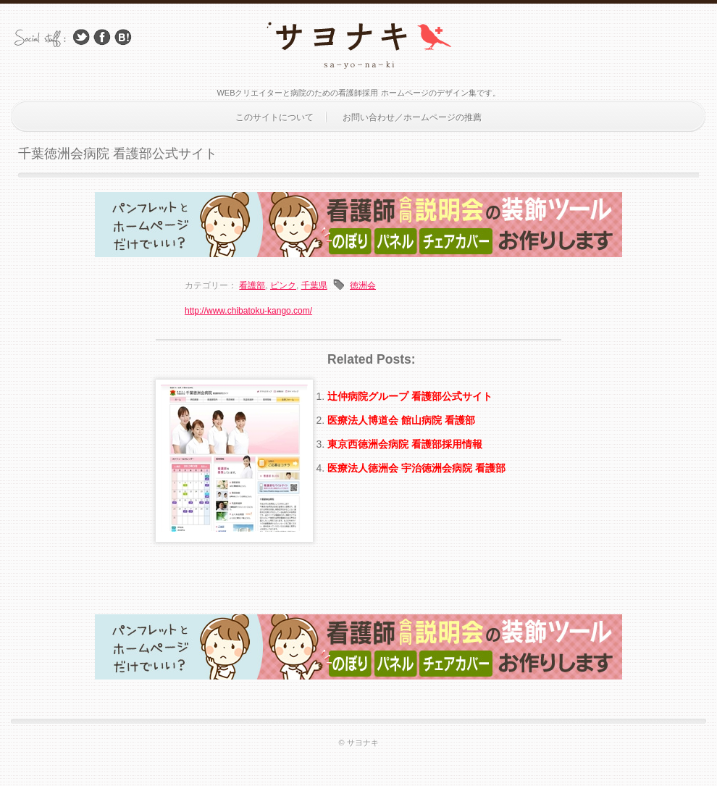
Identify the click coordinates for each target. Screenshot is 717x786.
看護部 (252, 285)
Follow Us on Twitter (81, 37)
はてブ (123, 37)
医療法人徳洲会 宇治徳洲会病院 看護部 (416, 468)
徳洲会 (363, 285)
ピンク (283, 285)
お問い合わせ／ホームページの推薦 (412, 117)
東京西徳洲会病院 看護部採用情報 (404, 444)
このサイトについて (274, 117)
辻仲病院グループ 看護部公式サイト (409, 396)
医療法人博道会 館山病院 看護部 (401, 420)
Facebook (102, 37)
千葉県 (314, 285)
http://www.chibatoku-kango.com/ (248, 311)
